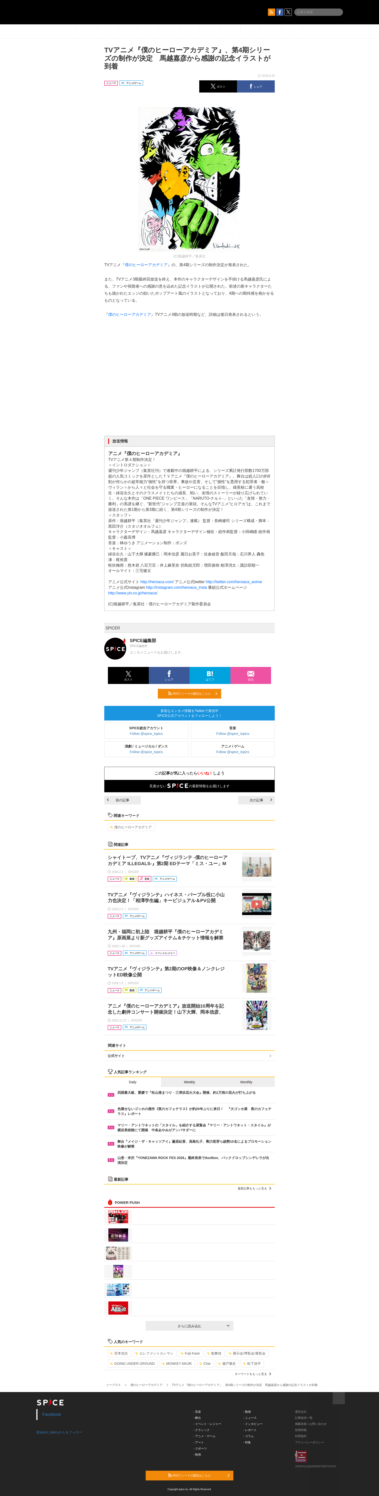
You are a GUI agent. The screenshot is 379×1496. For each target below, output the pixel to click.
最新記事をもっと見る (254, 1188)
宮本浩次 (119, 1353)
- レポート (250, 1430)
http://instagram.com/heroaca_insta (176, 587)
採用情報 (301, 1430)
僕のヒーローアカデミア (146, 265)
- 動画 (247, 1411)
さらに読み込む (203, 1326)
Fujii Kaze (190, 1353)
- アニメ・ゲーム (204, 1436)
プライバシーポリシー (309, 1442)
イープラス (113, 1385)
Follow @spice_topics (146, 734)
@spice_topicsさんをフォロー (59, 1432)
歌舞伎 (214, 1353)
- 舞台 (197, 1418)
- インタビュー (253, 1424)
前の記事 (118, 800)
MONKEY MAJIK (177, 1363)
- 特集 (247, 1442)
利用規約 (301, 1436)
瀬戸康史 (227, 1363)
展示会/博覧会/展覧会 (247, 1353)
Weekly (189, 1082)
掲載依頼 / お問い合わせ (311, 1424)
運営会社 (301, 1411)
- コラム (248, 1436)
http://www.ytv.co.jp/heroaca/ (132, 593)
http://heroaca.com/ (157, 582)
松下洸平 (252, 1363)
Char (205, 1363)
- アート (198, 1442)
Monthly (246, 1082)
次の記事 (261, 800)
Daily (132, 1082)
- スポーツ (200, 1448)
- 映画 (197, 1454)
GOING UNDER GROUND (132, 1363)
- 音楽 (197, 1411)
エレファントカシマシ (154, 1353)
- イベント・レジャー (207, 1424)
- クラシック (201, 1430)
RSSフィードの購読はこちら (192, 693)
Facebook (51, 1414)
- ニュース (250, 1418)
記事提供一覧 (304, 1418)
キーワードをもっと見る (253, 1374)
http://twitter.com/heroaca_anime (234, 582)
